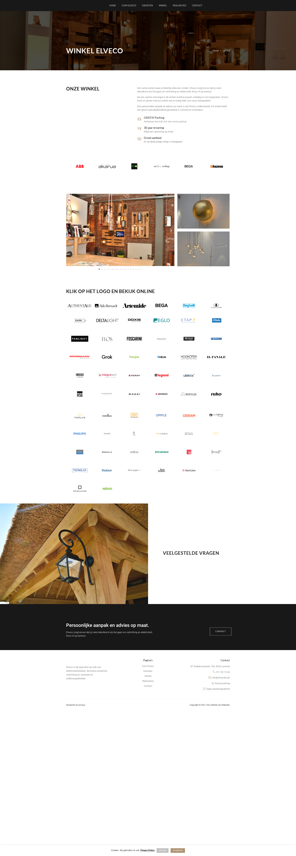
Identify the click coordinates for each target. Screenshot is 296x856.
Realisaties (179, 7)
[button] (69, 234)
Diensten (147, 7)
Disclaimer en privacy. (76, 708)
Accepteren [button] (178, 850)
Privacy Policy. (147, 850)
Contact (197, 7)
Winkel (163, 7)
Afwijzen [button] (163, 850)
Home (112, 7)
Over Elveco (129, 7)
